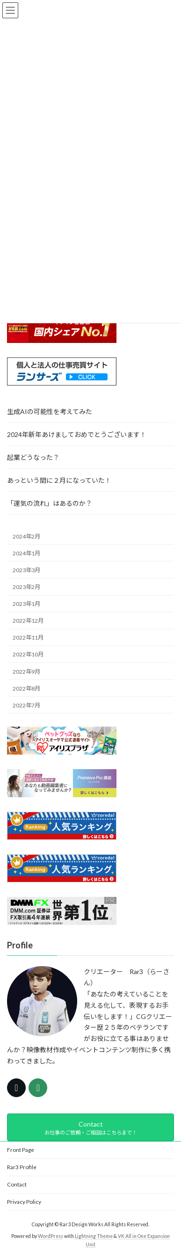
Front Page (20, 1149)
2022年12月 (28, 620)
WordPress (50, 1236)
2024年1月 (26, 552)
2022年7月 (26, 704)
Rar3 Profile (21, 1167)
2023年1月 (26, 603)
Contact (17, 1184)
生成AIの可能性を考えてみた (49, 411)
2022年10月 (28, 654)
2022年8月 (26, 687)
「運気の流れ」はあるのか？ (49, 503)
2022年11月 (28, 637)
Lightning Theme (94, 1236)
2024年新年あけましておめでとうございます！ (76, 434)
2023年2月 (26, 586)
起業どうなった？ (33, 457)
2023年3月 (26, 569)
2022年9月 (26, 671)
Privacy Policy (24, 1201)
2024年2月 (26, 535)
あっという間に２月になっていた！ (59, 480)
